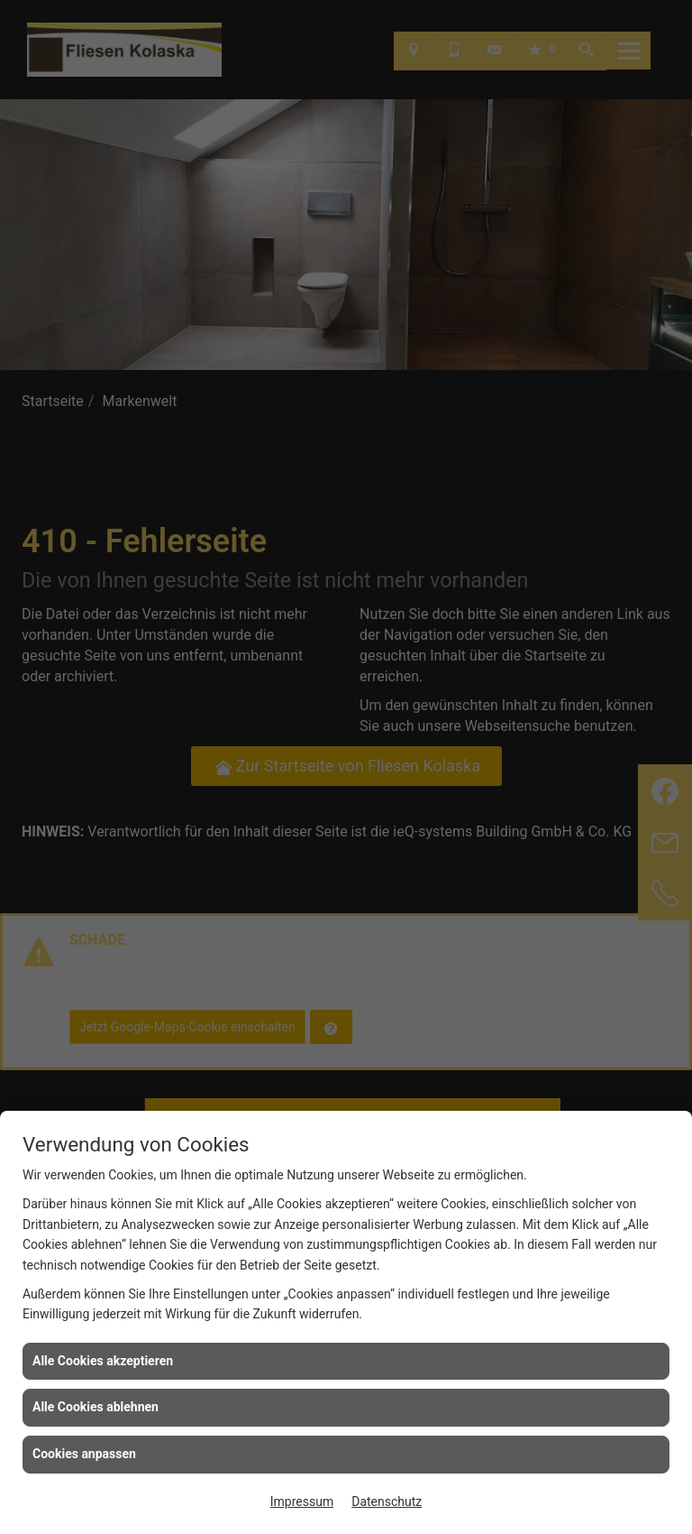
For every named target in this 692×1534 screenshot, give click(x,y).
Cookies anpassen (84, 1453)
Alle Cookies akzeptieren (102, 1361)
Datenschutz (386, 1501)
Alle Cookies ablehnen (95, 1407)
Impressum (301, 1501)
